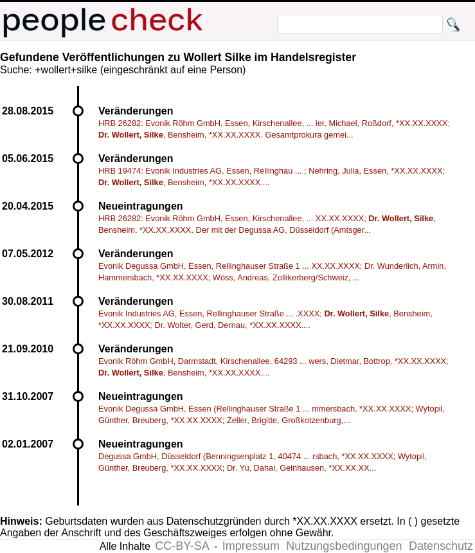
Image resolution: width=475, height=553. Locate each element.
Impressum (251, 545)
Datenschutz (441, 545)
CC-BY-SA (182, 545)
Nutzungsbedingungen (344, 545)
